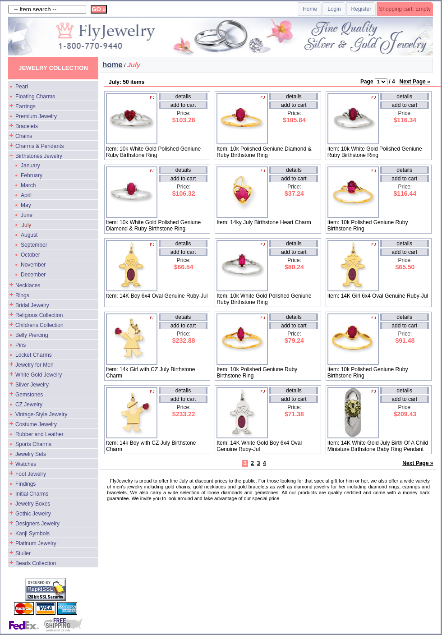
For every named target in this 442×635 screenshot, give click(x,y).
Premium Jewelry (36, 116)
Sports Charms (33, 444)
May (26, 205)
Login (334, 9)
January (30, 165)
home (112, 64)
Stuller (23, 553)
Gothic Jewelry (33, 514)
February (31, 175)
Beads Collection (35, 563)
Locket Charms (33, 355)
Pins (20, 345)
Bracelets (26, 126)
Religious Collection (39, 315)
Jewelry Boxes (32, 504)
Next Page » (415, 81)
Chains (23, 136)
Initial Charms (31, 494)
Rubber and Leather (39, 434)
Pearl (21, 86)
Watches (25, 464)
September (34, 245)
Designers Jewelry (37, 523)
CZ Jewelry (28, 404)
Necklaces (27, 285)
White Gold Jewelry (38, 375)
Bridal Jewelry (32, 305)
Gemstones (29, 394)
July (26, 225)
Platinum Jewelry (35, 543)
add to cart (183, 105)
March (28, 185)
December (33, 274)
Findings (25, 484)
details (183, 96)
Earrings (25, 106)
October (30, 255)
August (29, 235)
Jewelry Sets (30, 454)
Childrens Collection (39, 325)
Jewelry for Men (34, 365)
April (26, 195)
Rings (22, 295)
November (33, 265)
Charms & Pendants (39, 146)
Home (310, 9)
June (26, 215)
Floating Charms (35, 96)
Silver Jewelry (32, 385)
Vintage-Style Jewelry (41, 414)
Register (361, 9)
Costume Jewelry (36, 424)
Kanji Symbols (32, 533)
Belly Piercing (31, 335)
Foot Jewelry (30, 474)
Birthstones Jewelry (38, 156)
